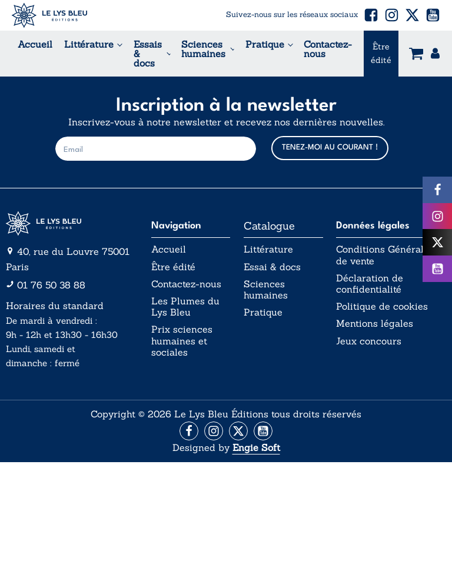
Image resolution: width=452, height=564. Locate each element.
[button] (371, 15)
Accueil (35, 44)
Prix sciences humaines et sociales (181, 340)
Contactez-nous (328, 48)
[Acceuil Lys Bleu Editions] (49, 15)
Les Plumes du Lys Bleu (185, 307)
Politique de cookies (382, 306)
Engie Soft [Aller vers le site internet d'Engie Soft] (256, 447)
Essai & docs (272, 267)
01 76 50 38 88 (51, 285)
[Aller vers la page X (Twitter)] (238, 431)
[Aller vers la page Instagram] (213, 431)
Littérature (89, 44)
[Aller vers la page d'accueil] (72, 223)
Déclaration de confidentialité (369, 284)
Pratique (264, 44)
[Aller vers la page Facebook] (189, 431)
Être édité (381, 53)
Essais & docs (148, 53)
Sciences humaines (203, 48)
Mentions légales (374, 323)
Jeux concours (368, 341)
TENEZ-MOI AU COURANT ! (330, 147)
